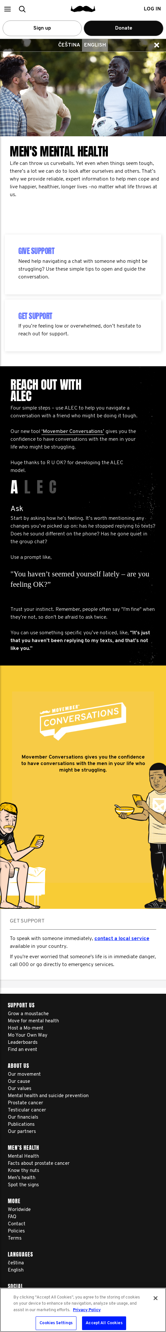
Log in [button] (152, 9)
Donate (123, 28)
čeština (69, 45)
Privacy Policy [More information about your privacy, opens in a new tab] (87, 1310)
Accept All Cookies (104, 1323)
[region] (83, 1310)
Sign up (42, 28)
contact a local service (121, 938)
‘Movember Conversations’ (73, 431)
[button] (7, 9)
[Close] (155, 1298)
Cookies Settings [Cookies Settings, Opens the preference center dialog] (56, 1323)
